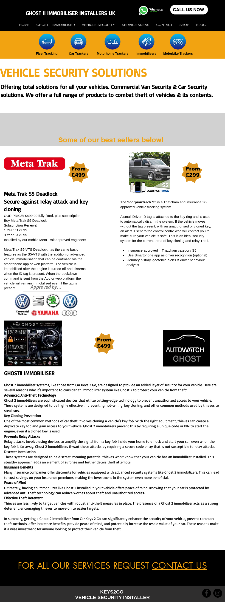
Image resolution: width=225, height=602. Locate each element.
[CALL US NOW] (189, 9)
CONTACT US (179, 565)
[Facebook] (206, 593)
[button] (184, 24)
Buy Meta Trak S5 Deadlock (25, 220)
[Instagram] (217, 593)
